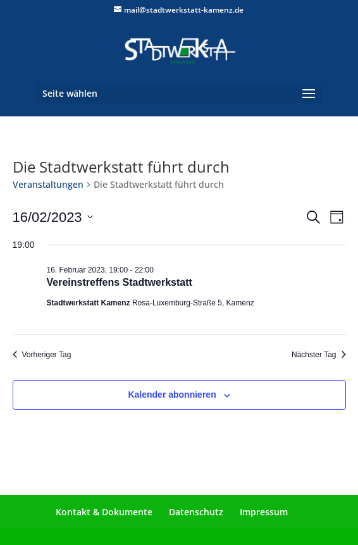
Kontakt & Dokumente (104, 512)
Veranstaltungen (48, 184)
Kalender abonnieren (172, 394)
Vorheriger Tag (42, 354)
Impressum (264, 512)
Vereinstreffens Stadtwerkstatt (119, 282)
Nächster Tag (318, 354)
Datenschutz (196, 512)
